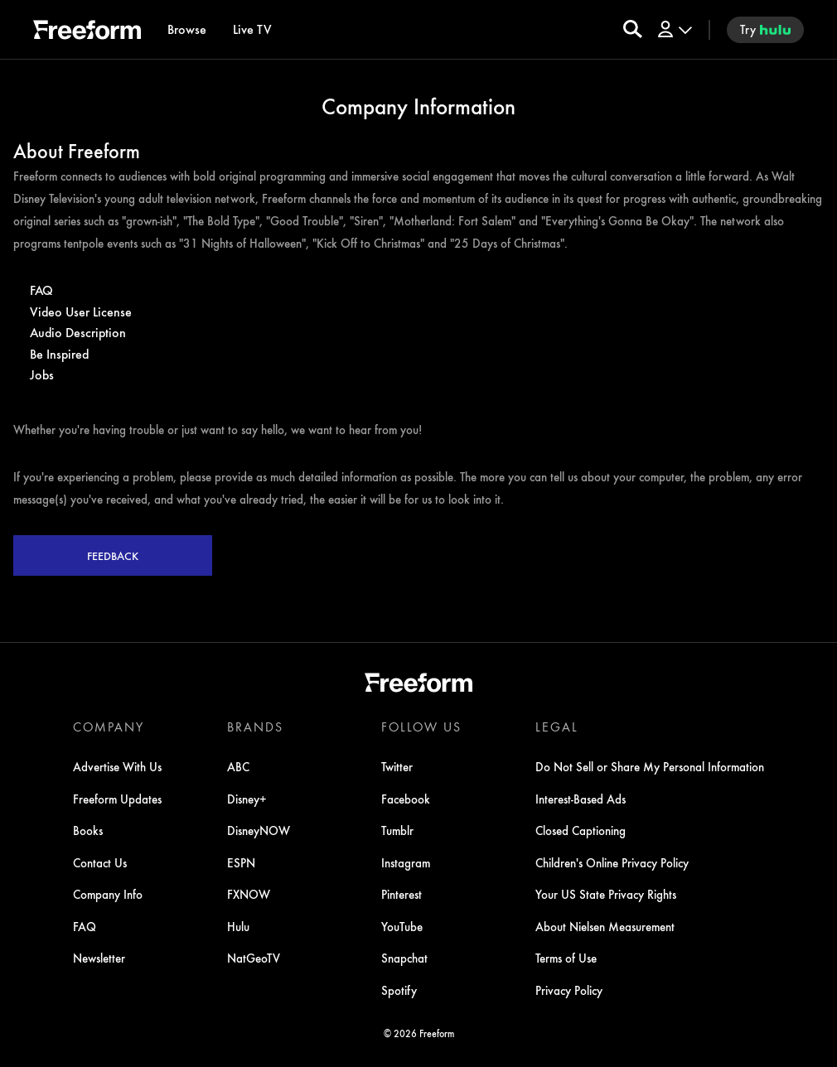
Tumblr (397, 830)
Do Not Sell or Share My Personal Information (649, 766)
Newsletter (99, 957)
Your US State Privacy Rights (605, 894)
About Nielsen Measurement (605, 926)
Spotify (399, 990)
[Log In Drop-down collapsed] (674, 29)
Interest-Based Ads (580, 798)
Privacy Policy (568, 990)
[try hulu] (765, 30)
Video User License (81, 311)
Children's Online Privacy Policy (612, 862)
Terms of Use (566, 957)
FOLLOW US (421, 726)
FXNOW (248, 894)
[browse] (186, 29)
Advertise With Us (117, 766)
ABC (238, 766)
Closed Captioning (580, 830)
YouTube (402, 926)
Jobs (42, 374)
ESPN (241, 862)
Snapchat (404, 957)
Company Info (108, 894)
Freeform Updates (117, 798)
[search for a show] (632, 29)
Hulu (238, 926)
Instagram (405, 862)
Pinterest (401, 894)
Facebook (405, 798)
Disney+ (247, 798)
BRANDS (255, 726)
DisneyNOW (258, 830)
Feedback (112, 555)
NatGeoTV (253, 957)
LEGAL (556, 726)
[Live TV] (252, 29)
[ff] (87, 32)
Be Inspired (59, 353)
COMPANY (108, 726)
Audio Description (78, 331)
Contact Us (100, 862)
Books (88, 830)
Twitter (397, 766)
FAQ (41, 289)
